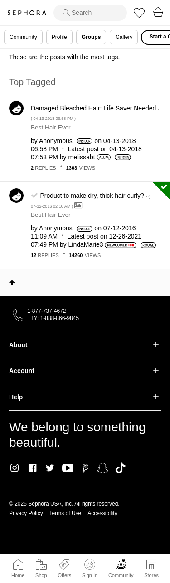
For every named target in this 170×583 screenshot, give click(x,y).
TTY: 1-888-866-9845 (53, 318)
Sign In (89, 568)
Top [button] (12, 282)
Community (121, 575)
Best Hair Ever (51, 127)
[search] (90, 13)
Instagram (14, 468)
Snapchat (102, 468)
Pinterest (85, 468)
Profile (59, 37)
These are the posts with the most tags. (64, 57)
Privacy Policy (26, 513)
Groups (91, 37)
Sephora (27, 12)
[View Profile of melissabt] (81, 157)
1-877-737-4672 (46, 311)
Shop (41, 575)
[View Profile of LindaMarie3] (85, 244)
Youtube (67, 468)
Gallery (123, 37)
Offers (64, 575)
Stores (151, 575)
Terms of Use (65, 513)
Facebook (32, 468)
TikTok (120, 468)
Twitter (50, 468)
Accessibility (102, 513)
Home (17, 575)
